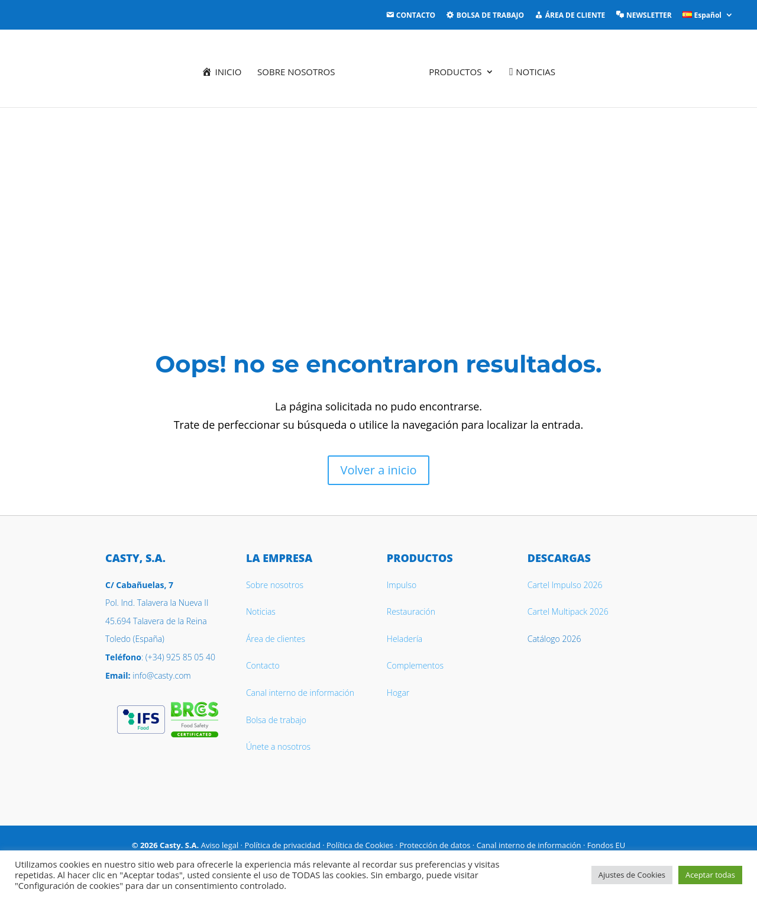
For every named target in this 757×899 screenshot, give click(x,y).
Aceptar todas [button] (710, 874)
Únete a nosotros (278, 746)
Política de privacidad (282, 845)
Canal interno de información (300, 692)
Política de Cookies (359, 845)
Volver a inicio (379, 470)
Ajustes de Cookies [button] (632, 874)
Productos (452, 70)
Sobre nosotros (299, 70)
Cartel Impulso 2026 (565, 584)
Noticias (261, 611)
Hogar (398, 692)
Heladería (404, 638)
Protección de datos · (437, 845)
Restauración (411, 611)
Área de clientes (275, 638)
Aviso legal (220, 845)
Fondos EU (606, 845)
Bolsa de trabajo (276, 719)
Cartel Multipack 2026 (568, 611)
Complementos (415, 665)
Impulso (401, 584)
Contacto (263, 665)
